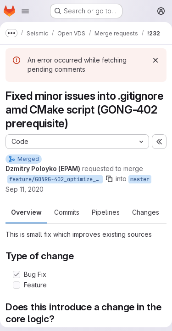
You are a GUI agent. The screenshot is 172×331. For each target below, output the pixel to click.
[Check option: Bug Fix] (16, 274)
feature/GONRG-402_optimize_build (56, 179)
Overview (26, 212)
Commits (66, 212)
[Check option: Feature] (16, 285)
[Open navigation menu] (25, 11)
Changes (145, 212)
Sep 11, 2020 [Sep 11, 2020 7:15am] (25, 189)
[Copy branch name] (109, 178)
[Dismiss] (155, 60)
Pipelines (106, 212)
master (140, 179)
